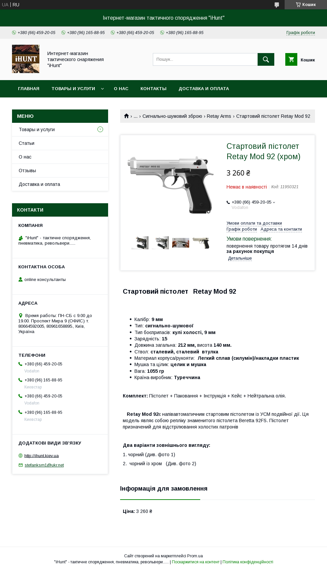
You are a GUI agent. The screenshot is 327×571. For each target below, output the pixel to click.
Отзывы (27, 170)
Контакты (153, 88)
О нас (121, 88)
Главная (28, 88)
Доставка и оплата (204, 88)
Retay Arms (219, 116)
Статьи (26, 143)
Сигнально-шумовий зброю (172, 116)
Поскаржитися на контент (196, 562)
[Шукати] (266, 59)
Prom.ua (195, 556)
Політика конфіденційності (248, 562)
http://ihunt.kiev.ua (41, 455)
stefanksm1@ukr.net (44, 465)
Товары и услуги (73, 88)
